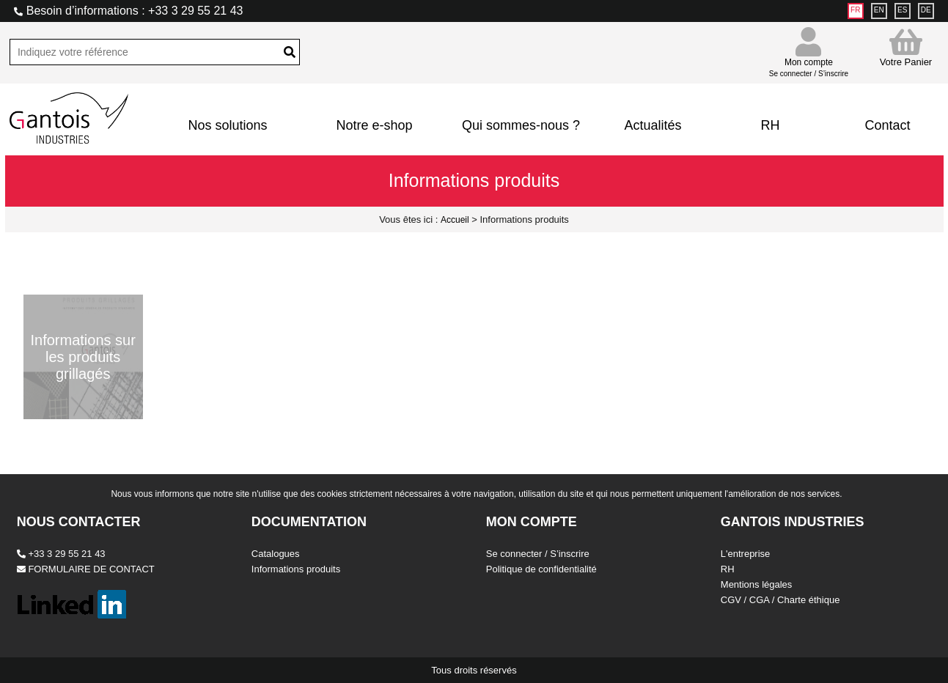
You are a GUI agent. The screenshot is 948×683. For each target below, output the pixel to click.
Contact (887, 125)
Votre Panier (906, 47)
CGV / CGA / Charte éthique (780, 599)
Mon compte (808, 61)
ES (902, 10)
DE (926, 10)
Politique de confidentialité (541, 569)
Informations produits (295, 569)
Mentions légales (757, 584)
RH (769, 125)
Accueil (455, 220)
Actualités (652, 125)
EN (879, 10)
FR (855, 10)
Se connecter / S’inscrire (537, 553)
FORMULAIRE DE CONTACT (86, 569)
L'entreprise (746, 553)
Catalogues (275, 553)
